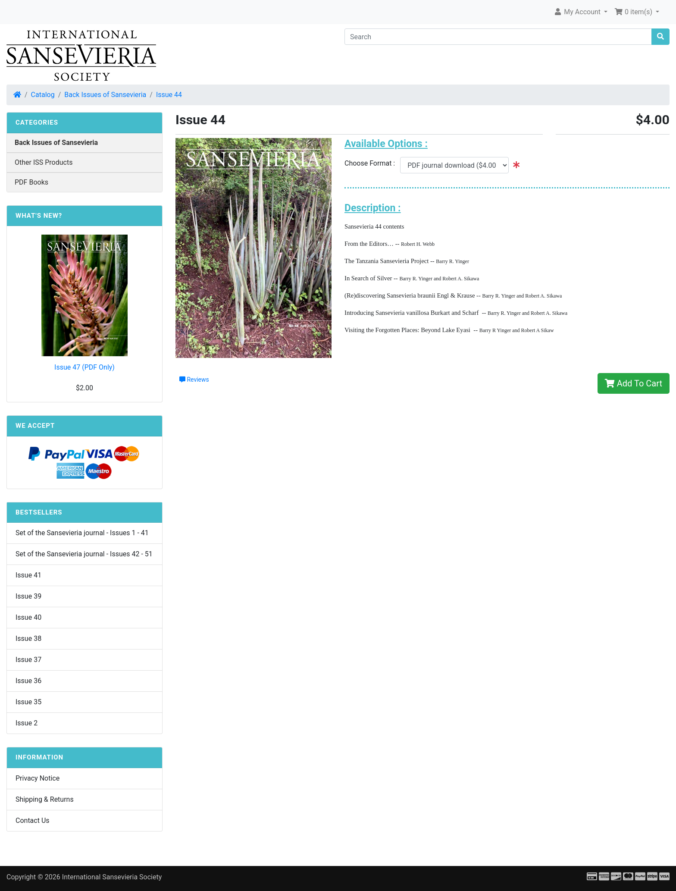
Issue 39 (28, 596)
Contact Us (33, 820)
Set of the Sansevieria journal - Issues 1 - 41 (82, 533)
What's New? (39, 216)
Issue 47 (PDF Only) (84, 367)
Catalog (43, 95)
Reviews (194, 379)
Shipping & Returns (45, 799)
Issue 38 (28, 638)
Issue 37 (28, 660)
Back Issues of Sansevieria (105, 95)
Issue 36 (28, 681)
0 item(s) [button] (634, 12)
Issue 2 (27, 723)
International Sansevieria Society (112, 877)
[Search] (498, 36)
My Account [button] (578, 12)
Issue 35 (28, 702)
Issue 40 (28, 617)
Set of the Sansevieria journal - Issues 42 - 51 (84, 554)
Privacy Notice (37, 778)
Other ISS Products (43, 162)
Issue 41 (28, 575)
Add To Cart (633, 383)
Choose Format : (372, 163)
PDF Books (31, 182)
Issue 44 (169, 95)
